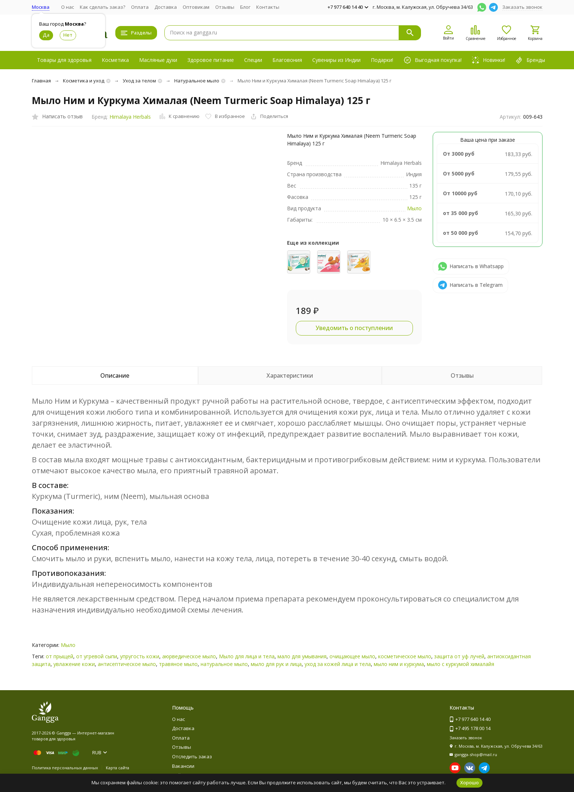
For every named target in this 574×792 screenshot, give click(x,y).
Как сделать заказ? (102, 7)
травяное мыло (178, 663)
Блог (245, 7)
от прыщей (59, 656)
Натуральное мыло (196, 80)
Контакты (267, 7)
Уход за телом (139, 80)
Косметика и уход (83, 80)
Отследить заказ (192, 756)
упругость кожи (139, 656)
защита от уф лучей (459, 656)
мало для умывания (302, 656)
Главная (41, 80)
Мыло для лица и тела (247, 656)
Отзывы (224, 7)
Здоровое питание (210, 59)
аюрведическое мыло (189, 656)
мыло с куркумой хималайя (460, 663)
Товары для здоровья (64, 59)
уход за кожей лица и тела (338, 663)
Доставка (165, 7)
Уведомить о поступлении (354, 328)
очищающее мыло (352, 656)
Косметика (115, 59)
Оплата (140, 7)
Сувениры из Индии (336, 59)
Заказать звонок (522, 7)
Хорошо (469, 782)
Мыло (414, 208)
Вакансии (183, 766)
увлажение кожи (74, 663)
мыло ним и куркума (399, 663)
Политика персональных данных (65, 767)
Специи (253, 59)
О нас (67, 7)
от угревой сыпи (96, 656)
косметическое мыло (404, 656)
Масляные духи (158, 59)
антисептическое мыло (127, 663)
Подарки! (382, 59)
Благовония (287, 59)
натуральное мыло (224, 663)
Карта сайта (117, 767)
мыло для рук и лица (276, 663)
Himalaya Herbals (130, 116)
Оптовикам (196, 7)
